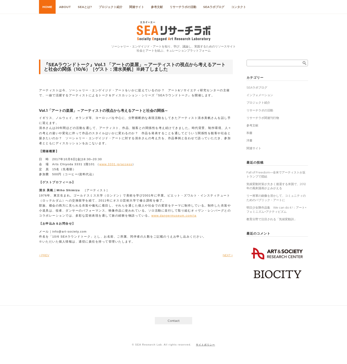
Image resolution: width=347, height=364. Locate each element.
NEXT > (228, 255)
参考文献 (157, 7)
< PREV (44, 255)
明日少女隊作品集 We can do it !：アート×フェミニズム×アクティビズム (276, 209)
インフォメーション (259, 95)
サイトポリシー (205, 344)
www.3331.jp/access (115, 164)
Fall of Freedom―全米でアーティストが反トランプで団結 (276, 174)
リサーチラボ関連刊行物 (262, 118)
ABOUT (65, 7)
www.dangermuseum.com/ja (174, 215)
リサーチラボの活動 (183, 7)
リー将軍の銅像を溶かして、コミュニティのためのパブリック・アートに (276, 198)
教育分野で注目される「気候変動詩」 (271, 219)
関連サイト (136, 7)
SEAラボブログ (213, 7)
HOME (47, 7)
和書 (249, 133)
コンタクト (238, 7)
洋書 (249, 140)
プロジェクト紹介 (110, 7)
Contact (174, 320)
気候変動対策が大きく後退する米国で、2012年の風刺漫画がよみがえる (276, 186)
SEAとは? (85, 7)
